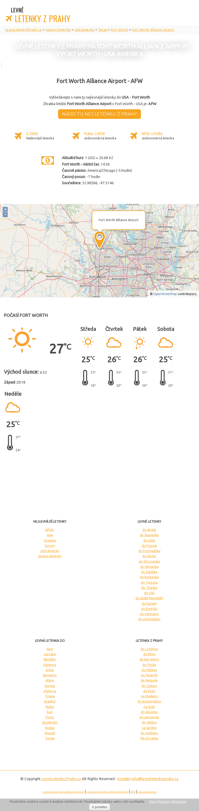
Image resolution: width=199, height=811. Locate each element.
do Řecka (149, 556)
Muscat (50, 733)
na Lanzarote (149, 717)
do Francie (149, 545)
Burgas (50, 685)
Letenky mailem (147, 791)
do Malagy (149, 670)
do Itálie (149, 540)
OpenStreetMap (165, 294)
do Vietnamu (149, 614)
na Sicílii (149, 706)
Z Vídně (32, 133)
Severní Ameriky (49, 556)
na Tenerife (149, 675)
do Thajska (149, 587)
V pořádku (99, 807)
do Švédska (149, 572)
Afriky (50, 529)
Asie (50, 535)
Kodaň (49, 728)
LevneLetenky (61, 779)
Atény (50, 680)
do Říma (149, 654)
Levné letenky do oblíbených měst (107, 791)
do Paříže (149, 664)
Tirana (50, 696)
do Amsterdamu (149, 701)
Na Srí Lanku (149, 738)
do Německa (149, 566)
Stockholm (50, 722)
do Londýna (149, 649)
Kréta (50, 670)
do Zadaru (149, 685)
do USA (149, 593)
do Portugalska (149, 551)
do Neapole (149, 680)
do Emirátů (149, 608)
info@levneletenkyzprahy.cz (155, 779)
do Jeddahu (149, 733)
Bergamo (50, 675)
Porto (50, 717)
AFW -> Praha (152, 133)
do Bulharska (149, 577)
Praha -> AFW (94, 133)
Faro (50, 649)
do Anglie (149, 529)
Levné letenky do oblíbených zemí (63, 791)
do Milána (149, 722)
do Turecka (149, 582)
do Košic (149, 691)
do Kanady (149, 603)
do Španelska (149, 535)
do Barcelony (149, 659)
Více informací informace (167, 801)
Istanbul (49, 701)
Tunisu (50, 738)
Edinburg (49, 664)
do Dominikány (149, 619)
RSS (133, 791)
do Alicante (149, 712)
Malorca (50, 691)
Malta (50, 706)
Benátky (50, 659)
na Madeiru (149, 696)
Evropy (50, 545)
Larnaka (50, 654)
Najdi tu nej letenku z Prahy (99, 114)
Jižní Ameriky (49, 551)
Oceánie (50, 540)
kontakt (124, 779)
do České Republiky (149, 598)
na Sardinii (149, 728)
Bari (50, 712)
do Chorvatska (149, 561)
